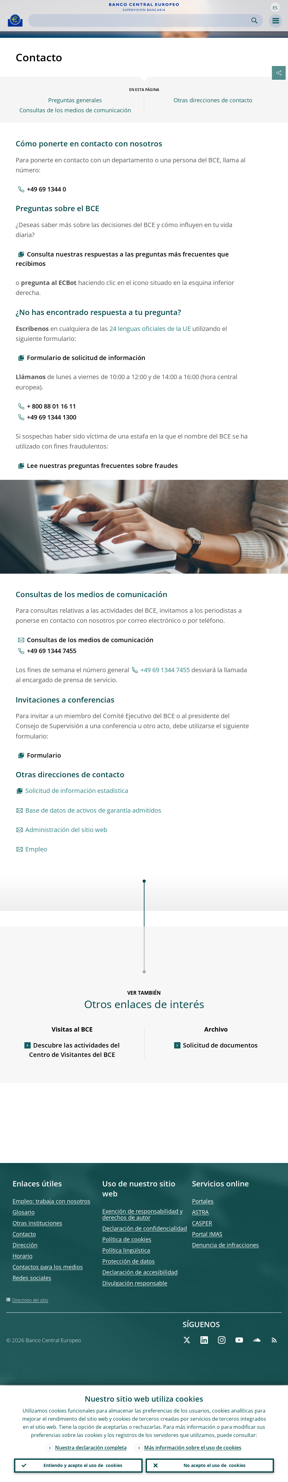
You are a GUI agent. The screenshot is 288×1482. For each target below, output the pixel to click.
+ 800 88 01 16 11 (51, 406)
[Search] (140, 20)
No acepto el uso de (214, 1465)
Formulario (44, 755)
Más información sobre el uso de (192, 1446)
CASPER (202, 1223)
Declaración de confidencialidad (144, 1228)
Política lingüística (126, 1250)
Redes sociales (32, 1278)
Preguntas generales (75, 100)
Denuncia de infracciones (225, 1245)
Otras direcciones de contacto (213, 100)
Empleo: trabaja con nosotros (51, 1201)
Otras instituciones (37, 1223)
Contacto (24, 1234)
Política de (126, 1239)
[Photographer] (282, 568)
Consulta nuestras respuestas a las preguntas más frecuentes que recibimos (122, 259)
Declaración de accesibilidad (140, 1272)
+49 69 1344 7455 (51, 651)
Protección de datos (128, 1261)
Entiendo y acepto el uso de (82, 1465)
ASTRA (200, 1212)
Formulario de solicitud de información (86, 357)
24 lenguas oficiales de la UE (150, 328)
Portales (203, 1201)
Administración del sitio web (66, 829)
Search (254, 20)
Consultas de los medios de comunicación (75, 110)
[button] (275, 7)
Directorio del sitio (30, 1300)
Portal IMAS (207, 1234)
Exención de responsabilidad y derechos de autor (142, 1214)
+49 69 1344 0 (46, 189)
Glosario (24, 1212)
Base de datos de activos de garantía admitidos (93, 810)
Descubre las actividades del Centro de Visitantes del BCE (74, 1050)
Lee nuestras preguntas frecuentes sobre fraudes (102, 465)
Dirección (25, 1245)
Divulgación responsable (134, 1283)
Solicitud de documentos (220, 1045)
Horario (23, 1256)
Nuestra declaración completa (91, 1446)
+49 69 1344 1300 (51, 417)
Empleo (36, 849)
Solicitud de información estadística (76, 790)
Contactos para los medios (48, 1267)
